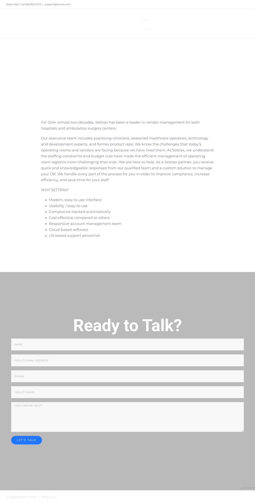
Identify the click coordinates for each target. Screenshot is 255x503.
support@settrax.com (58, 4)
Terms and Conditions (74, 496)
